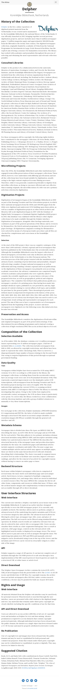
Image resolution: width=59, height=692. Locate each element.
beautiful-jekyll (32, 688)
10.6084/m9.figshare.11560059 (33, 668)
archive (48, 573)
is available (17, 346)
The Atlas (5, 2)
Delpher (4, 27)
